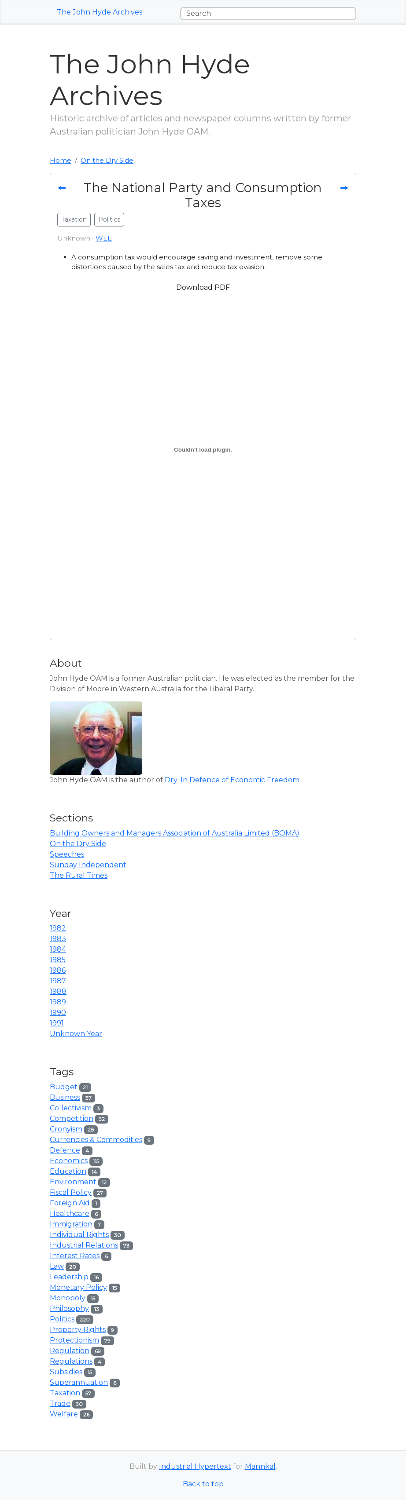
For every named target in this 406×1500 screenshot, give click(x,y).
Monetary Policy (78, 1287)
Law (57, 1266)
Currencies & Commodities (96, 1139)
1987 (58, 981)
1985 (58, 960)
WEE (104, 238)
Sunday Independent (88, 865)
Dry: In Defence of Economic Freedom (232, 780)
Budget (64, 1087)
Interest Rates (75, 1256)
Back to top (203, 1484)
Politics (62, 1319)
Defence (65, 1150)
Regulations (71, 1361)
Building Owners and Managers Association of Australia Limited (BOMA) (174, 833)
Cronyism (66, 1129)
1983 (58, 938)
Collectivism (71, 1108)
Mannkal (260, 1466)
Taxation (65, 1393)
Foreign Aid (70, 1203)
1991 (57, 1023)
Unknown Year (76, 1033)
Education (68, 1171)
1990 (58, 1012)
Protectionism (74, 1340)
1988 (58, 991)
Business (65, 1097)
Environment (73, 1182)
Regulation (69, 1351)
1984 (58, 949)
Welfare (64, 1414)
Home (60, 160)
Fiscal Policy (71, 1192)
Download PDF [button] (203, 287)
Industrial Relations (84, 1245)
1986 (58, 970)
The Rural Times (78, 875)
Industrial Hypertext (195, 1466)
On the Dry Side (107, 160)
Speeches (67, 854)
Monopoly (67, 1298)
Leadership (69, 1277)
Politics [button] (109, 219)
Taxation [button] (74, 219)
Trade (60, 1403)
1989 (58, 1002)
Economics (69, 1161)
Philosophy (69, 1308)
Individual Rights (79, 1234)
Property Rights (78, 1329)
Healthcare (69, 1213)
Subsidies (66, 1372)
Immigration (71, 1224)
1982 (58, 928)
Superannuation (79, 1382)
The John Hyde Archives (99, 12)
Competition (71, 1118)
